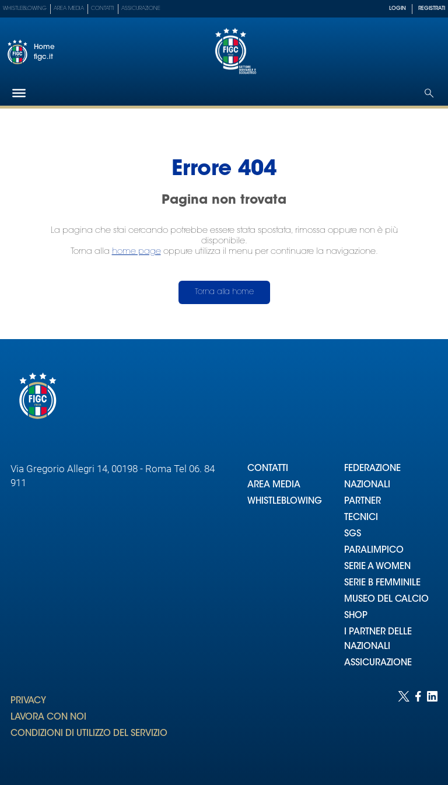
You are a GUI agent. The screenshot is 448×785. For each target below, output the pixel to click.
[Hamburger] (19, 93)
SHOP (356, 616)
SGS (352, 534)
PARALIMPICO (374, 550)
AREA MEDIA (273, 485)
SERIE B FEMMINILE (382, 583)
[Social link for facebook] (418, 726)
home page (136, 251)
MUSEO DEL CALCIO (386, 599)
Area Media (69, 8)
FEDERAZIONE (372, 469)
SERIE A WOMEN (377, 567)
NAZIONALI (367, 485)
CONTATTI (267, 469)
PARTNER (362, 501)
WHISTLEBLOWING (284, 501)
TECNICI (361, 518)
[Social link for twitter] (404, 726)
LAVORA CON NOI (48, 717)
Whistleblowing (25, 8)
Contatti (102, 8)
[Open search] (429, 93)
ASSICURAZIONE (378, 663)
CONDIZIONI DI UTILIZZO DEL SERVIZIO (88, 734)
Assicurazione (140, 8)
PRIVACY (28, 701)
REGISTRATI (431, 8)
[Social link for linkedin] (432, 726)
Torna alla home (224, 292)
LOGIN (397, 8)
